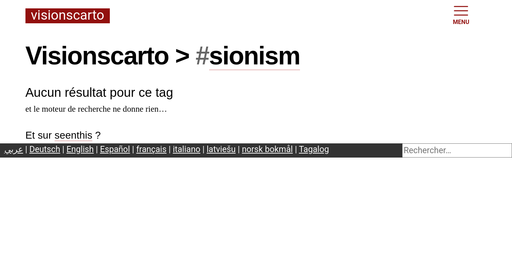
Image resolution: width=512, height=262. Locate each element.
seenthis (73, 135)
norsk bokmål (267, 149)
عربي (13, 149)
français (151, 149)
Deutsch (44, 149)
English (80, 149)
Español (115, 149)
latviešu (221, 149)
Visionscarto (67, 15)
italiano (186, 149)
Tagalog (314, 149)
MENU (461, 14)
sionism (254, 55)
